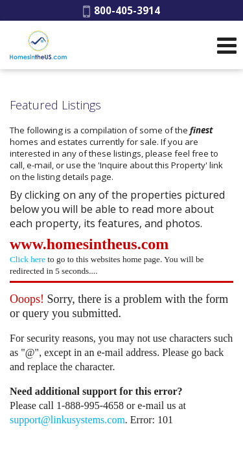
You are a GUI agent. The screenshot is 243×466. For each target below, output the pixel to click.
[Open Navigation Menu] (227, 45)
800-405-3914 (121, 10)
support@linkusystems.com (67, 419)
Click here (27, 259)
